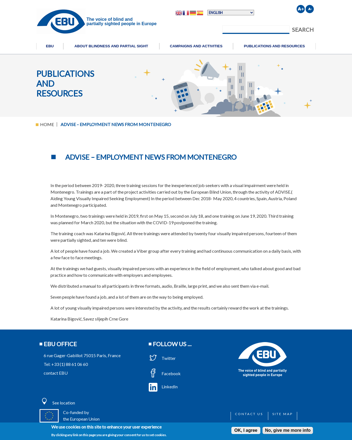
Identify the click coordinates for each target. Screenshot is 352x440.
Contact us (249, 414)
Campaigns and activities (196, 46)
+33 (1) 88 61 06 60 (69, 364)
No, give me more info (288, 430)
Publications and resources (274, 46)
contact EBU (56, 372)
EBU (50, 46)
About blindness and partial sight (111, 46)
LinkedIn (163, 386)
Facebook (165, 373)
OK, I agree (245, 430)
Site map (282, 414)
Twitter (162, 358)
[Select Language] (230, 12)
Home (47, 124)
